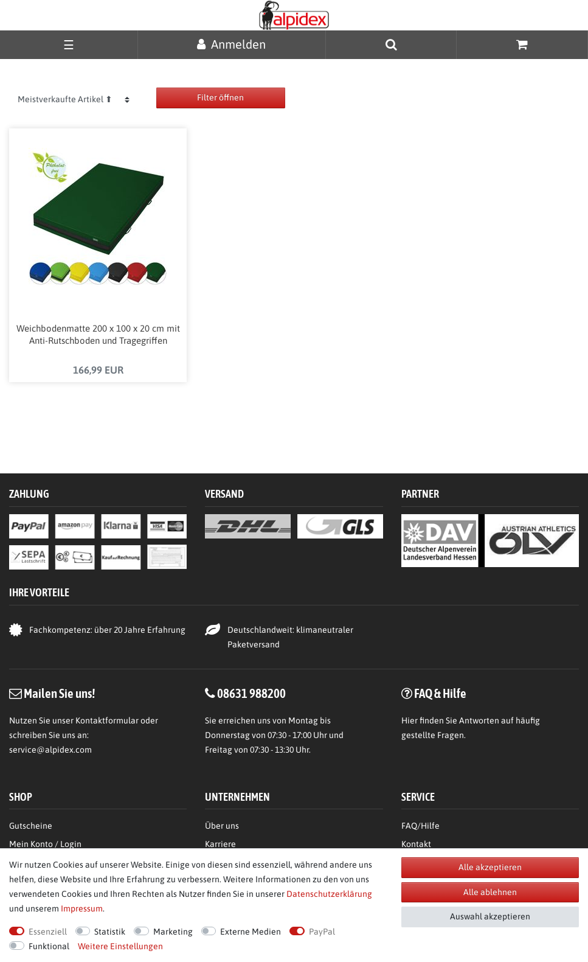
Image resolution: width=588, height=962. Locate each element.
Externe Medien (250, 931)
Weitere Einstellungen (120, 946)
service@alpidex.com (50, 750)
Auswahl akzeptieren (490, 916)
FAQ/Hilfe (420, 826)
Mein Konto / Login (45, 844)
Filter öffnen (220, 97)
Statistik (109, 931)
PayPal (322, 931)
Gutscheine (30, 826)
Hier (409, 720)
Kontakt (416, 844)
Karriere (220, 844)
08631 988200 (251, 693)
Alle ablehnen (490, 892)
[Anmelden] (231, 44)
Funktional (49, 946)
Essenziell (48, 931)
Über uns (222, 826)
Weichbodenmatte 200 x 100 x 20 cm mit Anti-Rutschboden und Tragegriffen (98, 334)
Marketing (173, 931)
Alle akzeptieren (490, 867)
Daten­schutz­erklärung (329, 894)
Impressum (82, 908)
